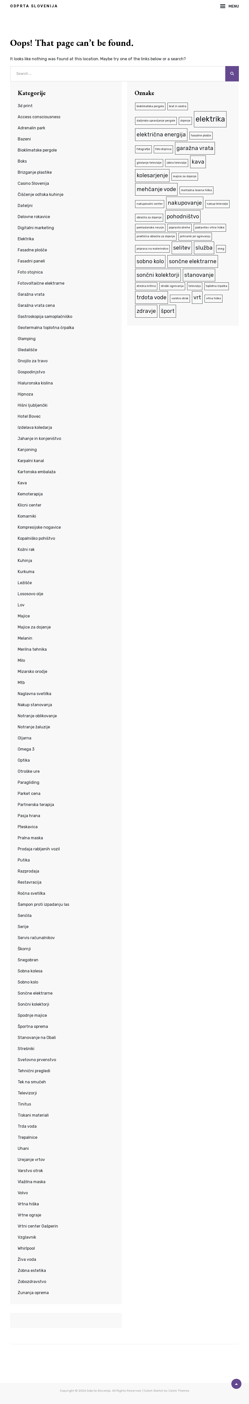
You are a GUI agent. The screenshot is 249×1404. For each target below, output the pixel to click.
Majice (24, 616)
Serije (23, 926)
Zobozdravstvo (32, 1281)
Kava (22, 483)
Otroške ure (29, 771)
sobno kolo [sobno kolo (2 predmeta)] (150, 261)
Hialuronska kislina (35, 383)
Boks (22, 161)
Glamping (27, 338)
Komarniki (27, 516)
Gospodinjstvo (31, 372)
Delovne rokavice (34, 216)
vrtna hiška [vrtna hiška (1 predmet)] (213, 298)
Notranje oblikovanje (37, 715)
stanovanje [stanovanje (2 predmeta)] (199, 275)
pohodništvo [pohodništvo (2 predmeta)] (183, 216)
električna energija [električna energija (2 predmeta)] (161, 134)
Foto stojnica (30, 272)
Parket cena (29, 793)
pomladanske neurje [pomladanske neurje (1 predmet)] (150, 227)
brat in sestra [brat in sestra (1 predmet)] (177, 106)
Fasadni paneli (31, 261)
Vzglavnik (27, 1237)
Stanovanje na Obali (37, 1037)
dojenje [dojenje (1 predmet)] (185, 120)
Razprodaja (28, 871)
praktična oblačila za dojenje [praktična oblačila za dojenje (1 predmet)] (156, 236)
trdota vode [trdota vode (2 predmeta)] (151, 297)
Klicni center (29, 505)
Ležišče (25, 582)
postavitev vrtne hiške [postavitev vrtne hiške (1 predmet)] (210, 227)
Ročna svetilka (31, 893)
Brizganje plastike (35, 172)
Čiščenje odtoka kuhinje (40, 194)
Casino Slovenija (33, 183)
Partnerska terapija (36, 804)
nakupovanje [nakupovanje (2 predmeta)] (185, 203)
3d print (25, 105)
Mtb (21, 682)
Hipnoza (25, 394)
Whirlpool (26, 1248)
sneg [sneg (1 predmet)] (221, 248)
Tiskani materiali (33, 1115)
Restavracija (29, 882)
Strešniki (26, 1048)
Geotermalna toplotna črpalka (46, 327)
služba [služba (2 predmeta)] (204, 248)
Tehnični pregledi (34, 1070)
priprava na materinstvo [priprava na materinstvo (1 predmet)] (152, 248)
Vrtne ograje (29, 1215)
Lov (21, 605)
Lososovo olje (30, 593)
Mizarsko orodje (32, 671)
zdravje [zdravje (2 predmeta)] (146, 311)
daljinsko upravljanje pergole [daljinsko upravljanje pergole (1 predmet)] (156, 120)
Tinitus (24, 1104)
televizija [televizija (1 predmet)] (195, 286)
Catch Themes (178, 1390)
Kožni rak (26, 549)
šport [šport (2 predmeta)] (168, 311)
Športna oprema (33, 1026)
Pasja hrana (29, 815)
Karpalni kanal (31, 460)
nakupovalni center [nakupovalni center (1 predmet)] (150, 203)
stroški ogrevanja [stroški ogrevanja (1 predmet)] (172, 286)
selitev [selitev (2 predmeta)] (181, 248)
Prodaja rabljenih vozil (39, 849)
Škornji (24, 948)
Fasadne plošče (32, 250)
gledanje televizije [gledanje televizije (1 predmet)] (149, 162)
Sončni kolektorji (33, 1004)
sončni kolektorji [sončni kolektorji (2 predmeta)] (158, 275)
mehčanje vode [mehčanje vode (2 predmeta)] (156, 189)
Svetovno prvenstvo (37, 1059)
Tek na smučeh (32, 1082)
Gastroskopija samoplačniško (45, 316)
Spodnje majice (32, 1015)
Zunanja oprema (33, 1292)
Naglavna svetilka (34, 693)
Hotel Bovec (29, 416)
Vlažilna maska (31, 1181)
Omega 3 (26, 749)
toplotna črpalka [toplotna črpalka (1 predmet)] (216, 286)
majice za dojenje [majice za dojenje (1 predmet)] (184, 176)
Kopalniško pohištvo (36, 538)
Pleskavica (28, 826)
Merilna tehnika (32, 649)
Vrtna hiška (28, 1204)
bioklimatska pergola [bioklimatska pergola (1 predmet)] (150, 106)
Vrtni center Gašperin (38, 1226)
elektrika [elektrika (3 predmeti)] (210, 119)
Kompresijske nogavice (39, 527)
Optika (24, 760)
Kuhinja (25, 560)
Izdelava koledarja (35, 427)
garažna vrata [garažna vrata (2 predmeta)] (195, 148)
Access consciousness (39, 116)
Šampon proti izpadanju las (43, 904)
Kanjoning (27, 449)
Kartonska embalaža (37, 471)
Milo (21, 660)
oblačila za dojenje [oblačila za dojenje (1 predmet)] (149, 217)
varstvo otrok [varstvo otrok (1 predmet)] (179, 298)
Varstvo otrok (30, 1170)
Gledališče (27, 349)
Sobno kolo (28, 982)
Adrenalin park (31, 128)
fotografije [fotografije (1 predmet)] (143, 149)
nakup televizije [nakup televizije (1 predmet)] (217, 203)
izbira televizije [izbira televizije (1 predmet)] (177, 162)
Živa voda (27, 1259)
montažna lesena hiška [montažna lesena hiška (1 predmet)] (196, 190)
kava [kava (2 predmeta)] (198, 162)
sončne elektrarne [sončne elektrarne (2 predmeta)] (192, 261)
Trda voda (27, 1126)
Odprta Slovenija (34, 6)
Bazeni (24, 139)
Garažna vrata (31, 294)
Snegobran (28, 960)
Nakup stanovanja (35, 704)
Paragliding (28, 782)
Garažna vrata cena (36, 305)
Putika (24, 860)
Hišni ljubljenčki (32, 405)
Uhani (23, 1148)
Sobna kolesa (30, 971)
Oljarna (24, 738)
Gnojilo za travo (32, 361)
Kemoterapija (30, 494)
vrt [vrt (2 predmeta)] (197, 297)
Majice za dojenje (34, 627)
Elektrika (26, 238)
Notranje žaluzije (34, 727)
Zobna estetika (32, 1270)
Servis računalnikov (36, 937)
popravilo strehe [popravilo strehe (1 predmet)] (179, 227)
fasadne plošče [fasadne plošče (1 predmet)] (201, 135)
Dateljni (25, 205)
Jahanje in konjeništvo (39, 438)
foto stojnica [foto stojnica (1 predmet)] (163, 149)
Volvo (23, 1192)
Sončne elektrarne (35, 993)
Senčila (25, 915)
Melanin (25, 638)
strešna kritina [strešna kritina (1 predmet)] (146, 286)
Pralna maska (30, 837)
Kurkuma (26, 571)
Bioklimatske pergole (37, 150)
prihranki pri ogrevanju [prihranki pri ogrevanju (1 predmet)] (195, 236)
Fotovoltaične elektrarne (41, 283)
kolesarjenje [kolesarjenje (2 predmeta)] (152, 175)
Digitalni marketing (36, 227)
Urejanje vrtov (31, 1159)
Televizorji (27, 1093)
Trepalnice (27, 1137)
